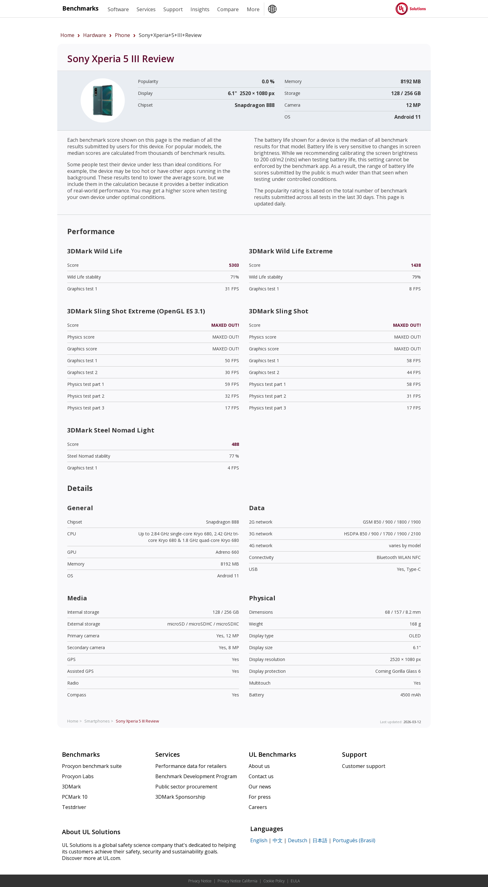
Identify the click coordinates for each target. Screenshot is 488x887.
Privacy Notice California (237, 881)
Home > (74, 720)
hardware (94, 35)
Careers (258, 807)
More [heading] (253, 9)
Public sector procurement (186, 786)
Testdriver (74, 807)
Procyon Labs (78, 776)
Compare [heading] (228, 9)
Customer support (363, 766)
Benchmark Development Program (196, 776)
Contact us (261, 776)
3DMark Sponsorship (180, 796)
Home (67, 35)
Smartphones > (98, 720)
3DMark (71, 786)
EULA (295, 881)
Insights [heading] (199, 9)
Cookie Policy (274, 881)
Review (137, 720)
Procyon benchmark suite (92, 766)
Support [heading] (173, 9)
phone (122, 35)
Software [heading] (118, 9)
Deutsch (297, 840)
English (258, 840)
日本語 (319, 840)
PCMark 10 (74, 796)
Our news (260, 786)
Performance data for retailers (191, 766)
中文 (278, 840)
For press (260, 796)
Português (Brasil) (354, 840)
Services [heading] (146, 9)
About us (259, 766)
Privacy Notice (200, 881)
